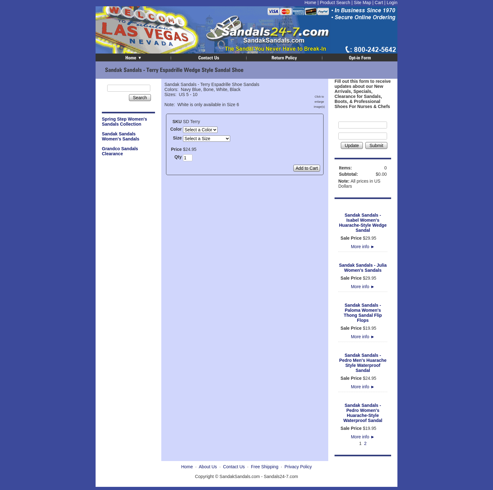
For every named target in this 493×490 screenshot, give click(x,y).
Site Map (362, 2)
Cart (379, 2)
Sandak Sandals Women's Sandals (120, 136)
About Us (208, 466)
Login (392, 2)
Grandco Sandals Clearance (120, 151)
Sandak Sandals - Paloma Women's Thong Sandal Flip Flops (363, 313)
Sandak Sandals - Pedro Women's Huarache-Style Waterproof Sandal (362, 413)
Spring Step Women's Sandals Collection (124, 122)
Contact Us (234, 466)
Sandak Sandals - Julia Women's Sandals (363, 268)
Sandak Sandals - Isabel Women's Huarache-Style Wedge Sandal (362, 223)
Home (310, 2)
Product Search (335, 2)
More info (363, 246)
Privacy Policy (298, 466)
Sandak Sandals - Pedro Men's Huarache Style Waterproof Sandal (362, 363)
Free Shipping (264, 466)
